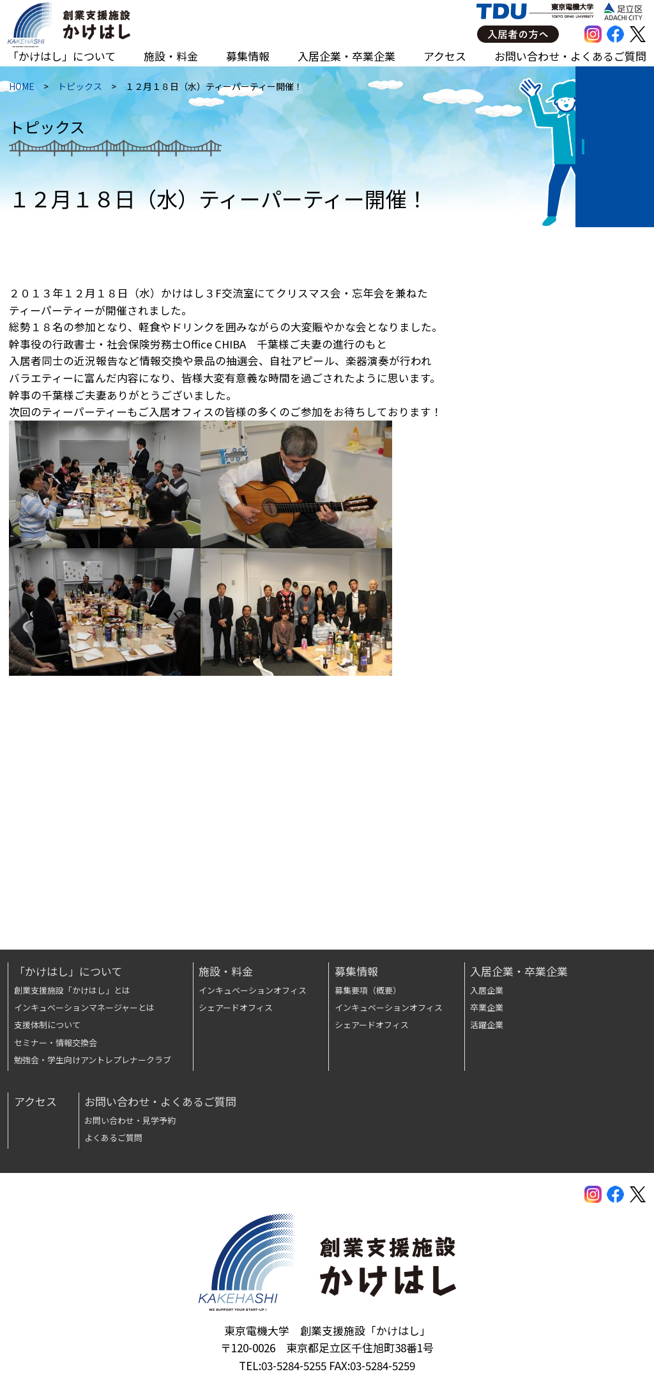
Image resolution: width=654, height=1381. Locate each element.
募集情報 (248, 56)
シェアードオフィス (236, 1007)
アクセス (444, 56)
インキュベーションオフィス (253, 990)
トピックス (78, 88)
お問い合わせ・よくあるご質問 (570, 56)
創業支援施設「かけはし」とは (72, 990)
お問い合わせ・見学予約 (130, 1120)
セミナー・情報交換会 (55, 1042)
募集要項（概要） (368, 990)
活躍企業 (486, 1025)
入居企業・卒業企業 (346, 56)
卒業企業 (486, 1007)
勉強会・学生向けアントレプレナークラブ (92, 1060)
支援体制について (47, 1025)
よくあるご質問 (113, 1137)
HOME (20, 88)
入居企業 (486, 990)
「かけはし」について (62, 56)
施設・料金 (171, 56)
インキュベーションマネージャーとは (84, 1007)
